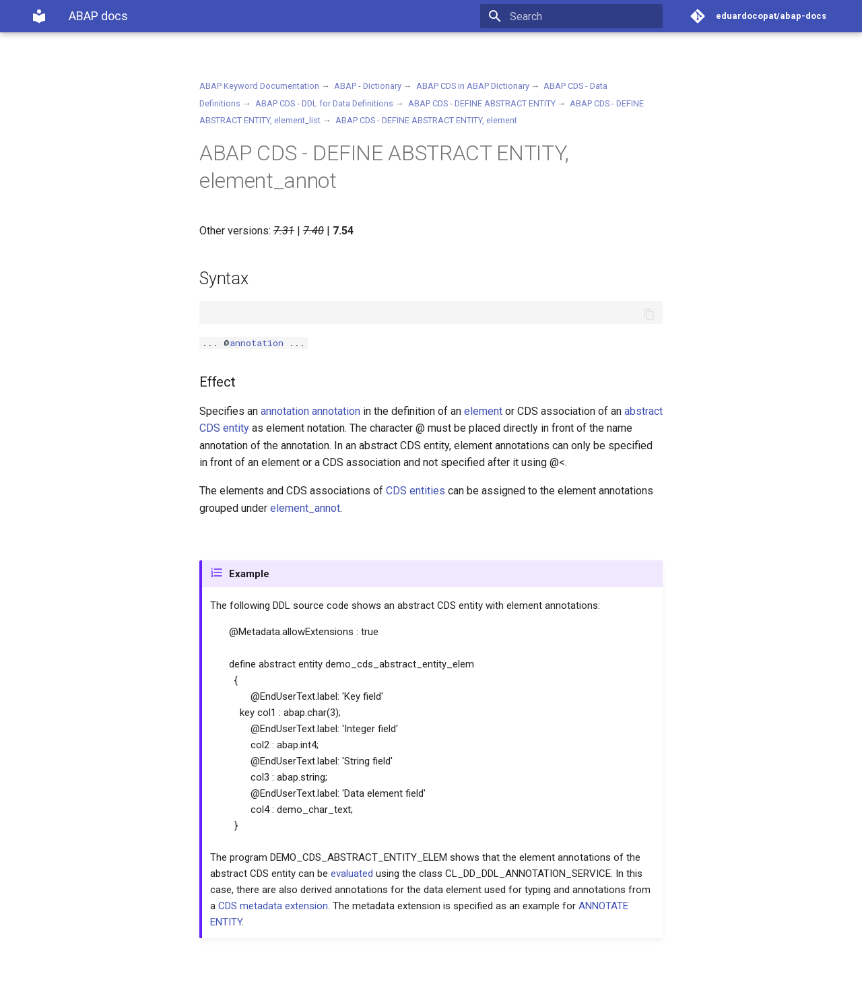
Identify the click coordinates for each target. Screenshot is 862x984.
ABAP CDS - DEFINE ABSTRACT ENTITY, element (426, 120)
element (483, 411)
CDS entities (415, 490)
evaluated (352, 873)
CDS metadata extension (273, 906)
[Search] (584, 16)
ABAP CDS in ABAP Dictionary (472, 86)
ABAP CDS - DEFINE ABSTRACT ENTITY (482, 103)
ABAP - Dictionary (367, 86)
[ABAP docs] (39, 16)
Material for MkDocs (112, 969)
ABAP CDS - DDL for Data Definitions (324, 103)
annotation (257, 343)
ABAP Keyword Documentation (259, 86)
